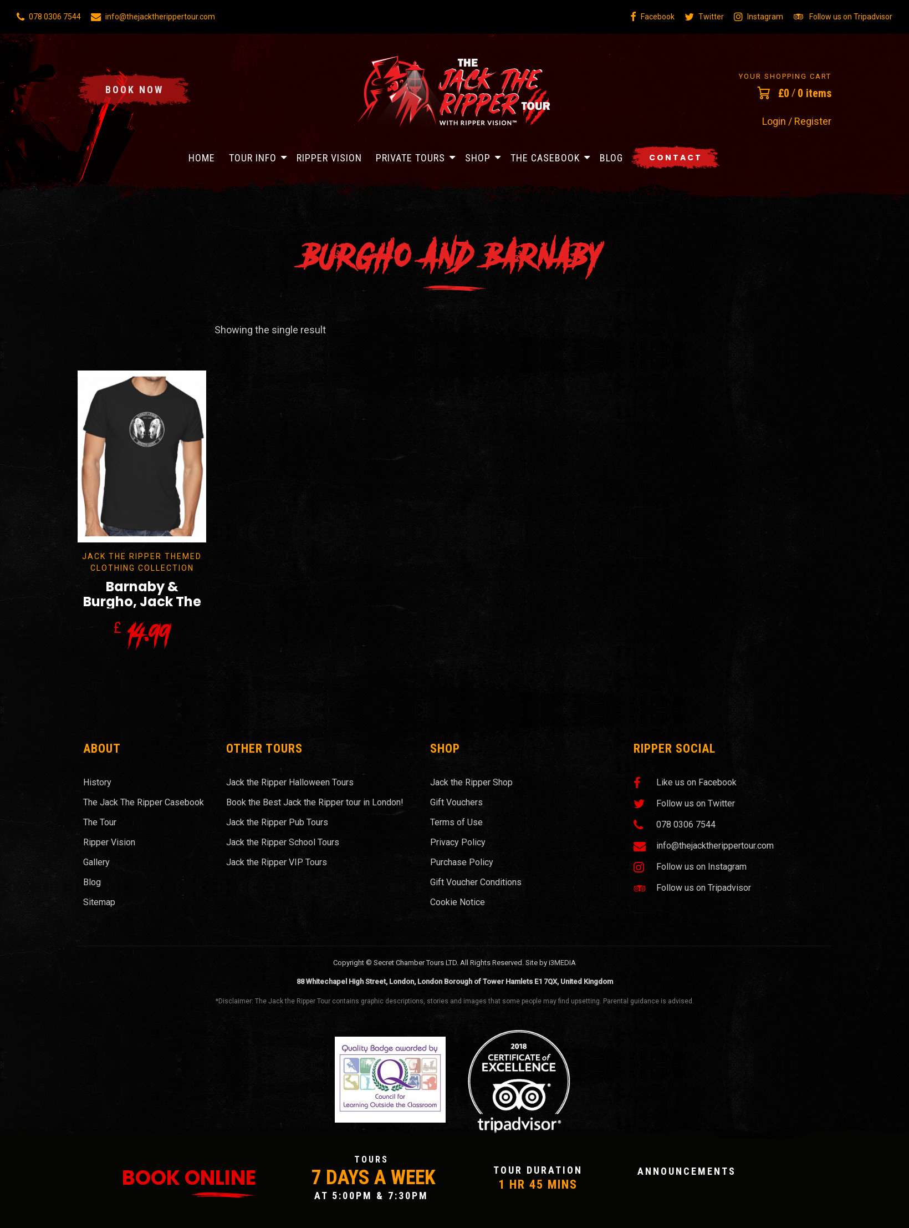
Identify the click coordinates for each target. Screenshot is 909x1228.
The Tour (99, 822)
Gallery (96, 862)
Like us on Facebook (685, 783)
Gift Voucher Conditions (476, 882)
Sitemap (99, 902)
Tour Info (253, 158)
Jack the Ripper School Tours (282, 842)
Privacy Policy (458, 842)
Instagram (758, 16)
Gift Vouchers (456, 802)
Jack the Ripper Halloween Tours (290, 782)
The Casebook (545, 158)
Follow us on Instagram (690, 867)
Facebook (652, 16)
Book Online (189, 1178)
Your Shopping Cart (785, 76)
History (97, 782)
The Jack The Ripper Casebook (143, 802)
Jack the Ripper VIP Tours (276, 862)
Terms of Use (456, 822)
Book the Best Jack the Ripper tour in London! (315, 802)
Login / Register (796, 121)
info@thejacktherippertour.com (153, 16)
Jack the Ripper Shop (471, 782)
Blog (611, 158)
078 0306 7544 (49, 16)
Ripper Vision (329, 158)
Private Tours (410, 158)
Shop (478, 158)
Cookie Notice (457, 902)
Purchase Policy (461, 862)
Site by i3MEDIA (550, 962)
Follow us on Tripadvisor (842, 16)
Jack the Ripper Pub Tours (277, 822)
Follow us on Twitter (684, 804)
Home (201, 158)
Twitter (704, 16)
